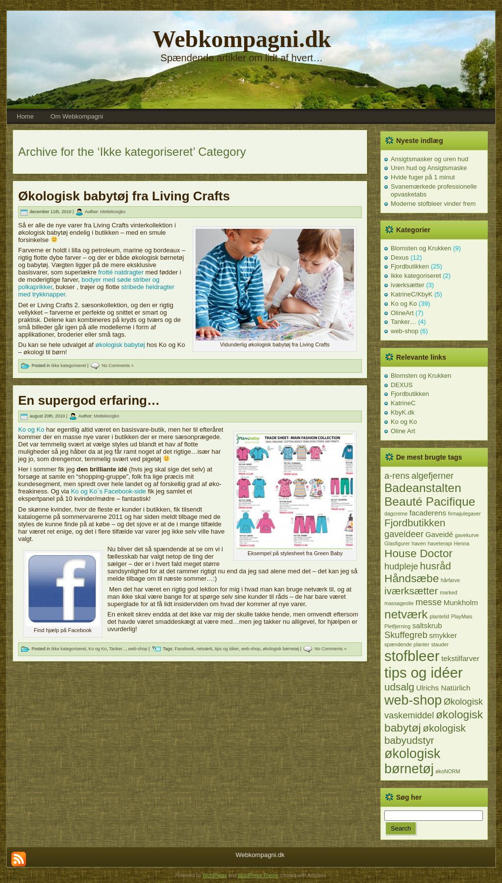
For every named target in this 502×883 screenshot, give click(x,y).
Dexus (400, 257)
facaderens (427, 513)
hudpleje (401, 566)
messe (428, 602)
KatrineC (403, 403)
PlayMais (461, 616)
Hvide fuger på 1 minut (423, 177)
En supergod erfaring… (89, 400)
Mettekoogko (113, 212)
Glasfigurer (397, 543)
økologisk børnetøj (281, 648)
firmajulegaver (464, 513)
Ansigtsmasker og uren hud (429, 159)
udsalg (399, 686)
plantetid (439, 616)
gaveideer (404, 534)
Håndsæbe (411, 578)
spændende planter (406, 644)
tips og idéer (227, 648)
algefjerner (432, 475)
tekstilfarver (460, 658)
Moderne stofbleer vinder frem (433, 203)
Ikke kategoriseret (68, 365)
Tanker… (403, 321)
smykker (443, 635)
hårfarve (450, 580)
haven (419, 543)
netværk (205, 648)
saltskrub (427, 625)
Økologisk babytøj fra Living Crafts (124, 196)
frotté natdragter (121, 272)
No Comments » (117, 365)
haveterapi (439, 543)
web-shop (138, 648)
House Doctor (418, 553)
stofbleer (412, 656)
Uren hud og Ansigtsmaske (429, 168)
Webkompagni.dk (241, 39)
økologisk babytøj (120, 344)
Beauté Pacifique (429, 501)
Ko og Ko (31, 429)
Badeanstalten (422, 487)
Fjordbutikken (410, 266)
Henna (461, 543)
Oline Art (403, 431)
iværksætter (408, 285)
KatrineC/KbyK (411, 294)
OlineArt (402, 313)
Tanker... (117, 648)
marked (448, 592)
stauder (440, 644)
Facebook (184, 648)
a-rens (397, 475)
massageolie (399, 603)
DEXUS (402, 385)
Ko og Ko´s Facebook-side (108, 491)
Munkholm (461, 602)
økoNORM (447, 771)
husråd (435, 565)
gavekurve (467, 535)
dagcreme (395, 513)
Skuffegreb (405, 635)
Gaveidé (439, 534)
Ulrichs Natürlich (443, 688)
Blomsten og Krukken (421, 248)
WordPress (214, 875)
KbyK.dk (402, 412)
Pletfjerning (397, 626)
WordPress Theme (258, 875)
